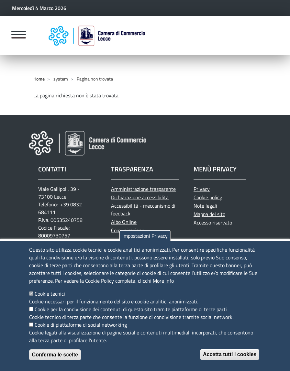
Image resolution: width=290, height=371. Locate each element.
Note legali (205, 206)
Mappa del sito (209, 214)
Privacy (202, 189)
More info (163, 289)
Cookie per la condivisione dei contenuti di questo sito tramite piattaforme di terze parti (131, 318)
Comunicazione (127, 230)
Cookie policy (208, 197)
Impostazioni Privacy (145, 244)
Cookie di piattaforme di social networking (81, 333)
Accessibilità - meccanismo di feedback (143, 209)
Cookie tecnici (50, 302)
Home (39, 78)
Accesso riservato (213, 222)
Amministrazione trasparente (143, 189)
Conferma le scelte (55, 363)
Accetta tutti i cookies (229, 363)
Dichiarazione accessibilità (140, 197)
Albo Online (124, 222)
